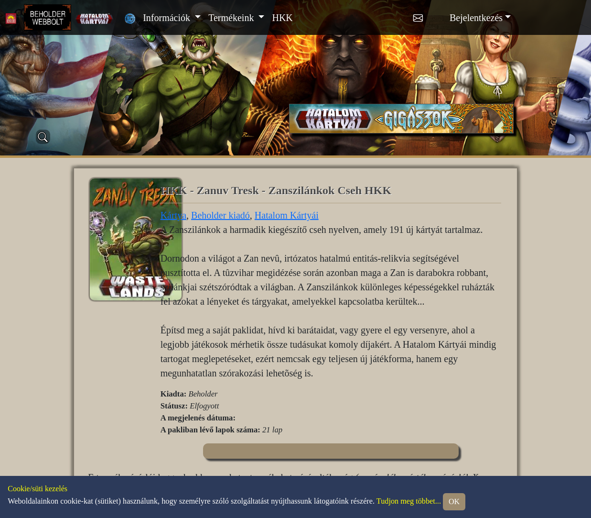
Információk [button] (168, 17)
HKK (282, 17)
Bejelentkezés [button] (476, 17)
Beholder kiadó (220, 215)
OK (454, 501)
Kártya (173, 215)
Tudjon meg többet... (408, 501)
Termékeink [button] (232, 17)
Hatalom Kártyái (287, 215)
